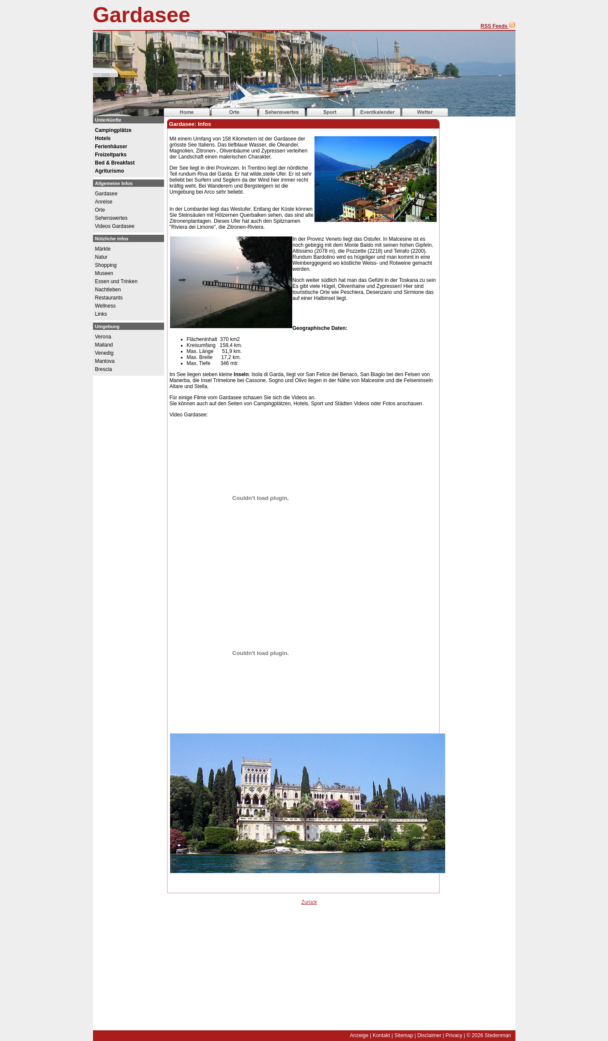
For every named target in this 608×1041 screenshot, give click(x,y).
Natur (101, 257)
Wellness (105, 306)
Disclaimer (429, 1035)
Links (101, 314)
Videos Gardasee (115, 226)
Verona (103, 337)
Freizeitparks (111, 155)
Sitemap (403, 1035)
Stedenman (498, 1035)
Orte (100, 210)
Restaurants (109, 298)
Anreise (104, 202)
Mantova (105, 361)
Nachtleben (108, 290)
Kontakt (381, 1035)
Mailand (104, 345)
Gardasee (142, 15)
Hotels (103, 138)
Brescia (103, 369)
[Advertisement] (234, 973)
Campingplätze (113, 130)
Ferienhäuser (111, 147)
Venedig (104, 353)
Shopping (106, 265)
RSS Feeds (497, 26)
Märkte (103, 249)
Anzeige (359, 1035)
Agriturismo (109, 171)
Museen (104, 273)
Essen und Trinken (116, 281)
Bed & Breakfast (115, 163)
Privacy (454, 1035)
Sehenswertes (111, 218)
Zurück (309, 902)
